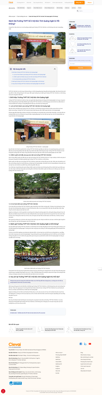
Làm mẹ (73, 7)
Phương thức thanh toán (86, 361)
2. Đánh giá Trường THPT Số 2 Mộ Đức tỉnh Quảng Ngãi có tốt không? (27, 81)
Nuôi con (67, 7)
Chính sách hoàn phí (86, 366)
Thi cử (79, 7)
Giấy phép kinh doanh (86, 370)
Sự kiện (57, 373)
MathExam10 (59, 364)
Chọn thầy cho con (38, 7)
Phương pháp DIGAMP (61, 355)
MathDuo (58, 357)
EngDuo (58, 366)
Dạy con (29, 7)
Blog (82, 352)
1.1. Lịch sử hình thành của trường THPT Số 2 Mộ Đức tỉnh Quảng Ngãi (28, 74)
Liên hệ (82, 368)
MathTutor (58, 359)
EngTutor (58, 368)
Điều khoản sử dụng (85, 355)
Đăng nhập (79, 2)
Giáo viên (58, 370)
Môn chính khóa (20, 7)
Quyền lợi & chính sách (86, 364)
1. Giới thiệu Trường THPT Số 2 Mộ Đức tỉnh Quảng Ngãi (24, 72)
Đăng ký (90, 2)
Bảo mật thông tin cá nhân (87, 357)
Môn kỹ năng (59, 7)
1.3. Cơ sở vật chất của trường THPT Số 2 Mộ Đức (23, 79)
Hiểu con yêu (12, 16)
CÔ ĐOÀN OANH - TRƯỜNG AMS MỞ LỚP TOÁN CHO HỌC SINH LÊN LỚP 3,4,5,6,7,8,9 (27, 312)
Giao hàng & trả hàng (86, 359)
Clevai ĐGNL (59, 361)
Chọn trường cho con (49, 7)
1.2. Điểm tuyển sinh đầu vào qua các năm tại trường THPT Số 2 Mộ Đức (29, 76)
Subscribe (80, 67)
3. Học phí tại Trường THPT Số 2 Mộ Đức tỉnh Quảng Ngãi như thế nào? (28, 83)
